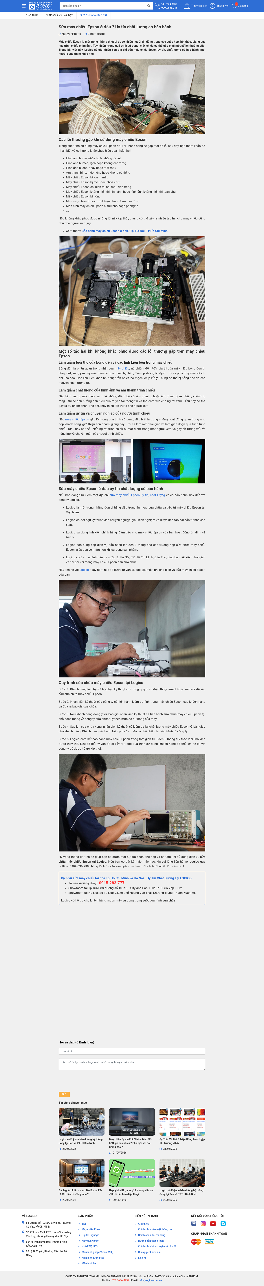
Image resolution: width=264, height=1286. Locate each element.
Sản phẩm (86, 1216)
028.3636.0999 (120, 1280)
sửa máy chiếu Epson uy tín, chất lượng (137, 495)
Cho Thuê (32, 15)
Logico (84, 570)
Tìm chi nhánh (195, 6)
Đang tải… (132, 971)
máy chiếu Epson (77, 419)
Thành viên (219, 6)
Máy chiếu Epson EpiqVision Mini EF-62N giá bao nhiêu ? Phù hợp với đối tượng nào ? (130, 1143)
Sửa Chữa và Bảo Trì (93, 15)
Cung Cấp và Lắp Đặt (59, 15)
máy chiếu (122, 368)
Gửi (64, 1094)
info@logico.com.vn (150, 1280)
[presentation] (86, 1081)
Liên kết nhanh (146, 1216)
